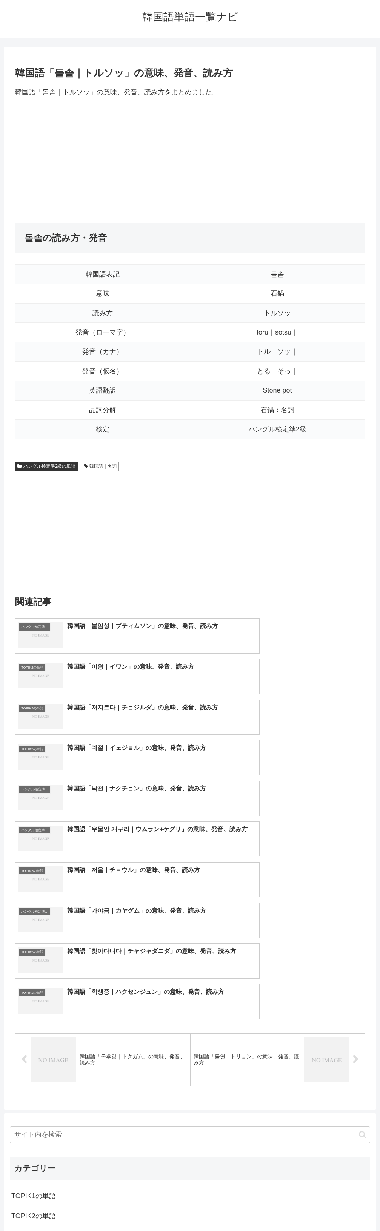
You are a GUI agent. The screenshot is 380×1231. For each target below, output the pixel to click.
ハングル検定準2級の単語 (46, 466)
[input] (190, 935)
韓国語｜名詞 (100, 466)
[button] (362, 935)
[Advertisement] (190, 160)
